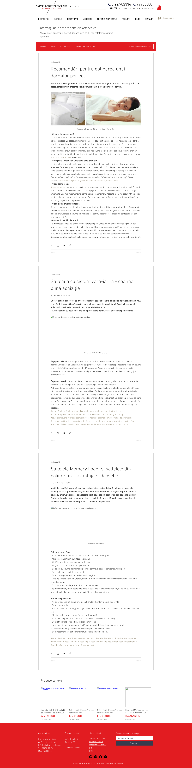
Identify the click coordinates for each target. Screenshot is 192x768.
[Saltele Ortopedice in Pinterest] (105, 756)
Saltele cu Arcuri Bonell (61, 46)
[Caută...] (87, 6)
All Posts (42, 46)
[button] (159, 7)
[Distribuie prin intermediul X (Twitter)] (58, 245)
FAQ (91, 751)
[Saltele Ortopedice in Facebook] (100, 756)
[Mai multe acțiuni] (139, 62)
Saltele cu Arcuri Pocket (85, 46)
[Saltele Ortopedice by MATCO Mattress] (95, 756)
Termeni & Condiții (97, 738)
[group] (96, 704)
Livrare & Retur (96, 742)
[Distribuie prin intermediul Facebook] (52, 245)
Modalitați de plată (97, 745)
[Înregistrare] (134, 743)
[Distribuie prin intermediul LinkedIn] (64, 245)
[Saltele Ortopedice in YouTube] (90, 756)
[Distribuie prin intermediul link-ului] (70, 245)
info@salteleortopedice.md (49, 745)
